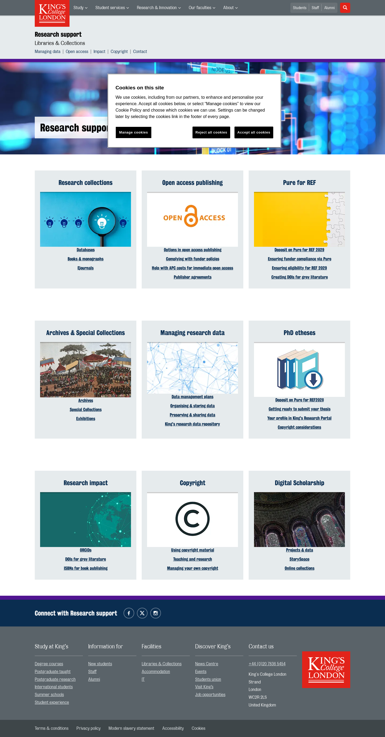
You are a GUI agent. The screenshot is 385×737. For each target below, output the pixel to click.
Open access (77, 52)
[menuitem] (80, 8)
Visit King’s (204, 687)
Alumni (329, 8)
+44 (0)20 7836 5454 (267, 664)
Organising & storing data (192, 406)
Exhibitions (85, 419)
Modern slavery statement (131, 728)
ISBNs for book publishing (85, 568)
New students (100, 664)
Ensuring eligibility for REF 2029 (299, 268)
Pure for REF (299, 182)
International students (54, 687)
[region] (194, 111)
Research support (58, 34)
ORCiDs (85, 550)
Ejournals (86, 268)
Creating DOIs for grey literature (299, 277)
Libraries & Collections (60, 43)
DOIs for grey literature (85, 559)
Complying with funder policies (192, 259)
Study (78, 8)
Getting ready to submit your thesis (299, 409)
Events (200, 672)
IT (143, 679)
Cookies (198, 728)
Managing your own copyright (192, 568)
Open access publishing (192, 182)
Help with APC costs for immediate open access (192, 268)
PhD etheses (299, 332)
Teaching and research (192, 559)
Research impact (86, 482)
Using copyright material (192, 550)
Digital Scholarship (299, 482)
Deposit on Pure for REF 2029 (299, 250)
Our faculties (200, 8)
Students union (208, 679)
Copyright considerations (299, 427)
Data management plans (192, 397)
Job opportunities (210, 695)
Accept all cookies (253, 132)
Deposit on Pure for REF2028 (299, 400)
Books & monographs (85, 259)
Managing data (47, 52)
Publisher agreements (192, 277)
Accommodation (156, 672)
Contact (140, 52)
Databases (86, 250)
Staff (315, 8)
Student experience (52, 702)
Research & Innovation (157, 8)
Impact (99, 52)
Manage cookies (133, 132)
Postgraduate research (55, 679)
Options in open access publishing (192, 250)
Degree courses (49, 664)
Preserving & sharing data (192, 415)
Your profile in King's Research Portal (299, 418)
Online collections (299, 568)
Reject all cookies (211, 132)
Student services (110, 8)
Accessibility (173, 728)
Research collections (86, 182)
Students (299, 8)
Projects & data (299, 550)
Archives (85, 400)
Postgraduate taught (53, 672)
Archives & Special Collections (85, 332)
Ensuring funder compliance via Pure (299, 259)
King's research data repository (192, 424)
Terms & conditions (51, 728)
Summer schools (49, 695)
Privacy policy (88, 728)
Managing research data (192, 332)
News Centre (206, 664)
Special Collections (86, 410)
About (228, 8)
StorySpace (299, 559)
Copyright (119, 52)
